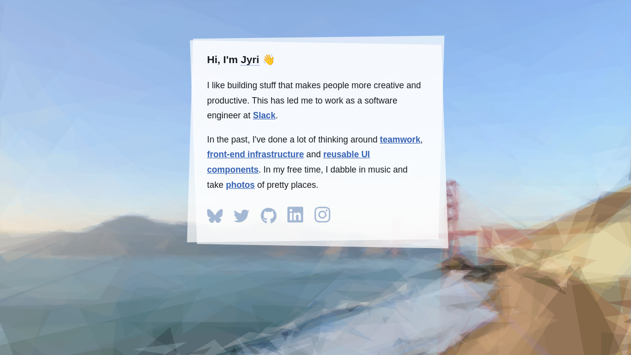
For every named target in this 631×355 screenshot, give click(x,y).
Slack (264, 115)
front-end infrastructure (255, 154)
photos (240, 185)
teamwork (400, 139)
